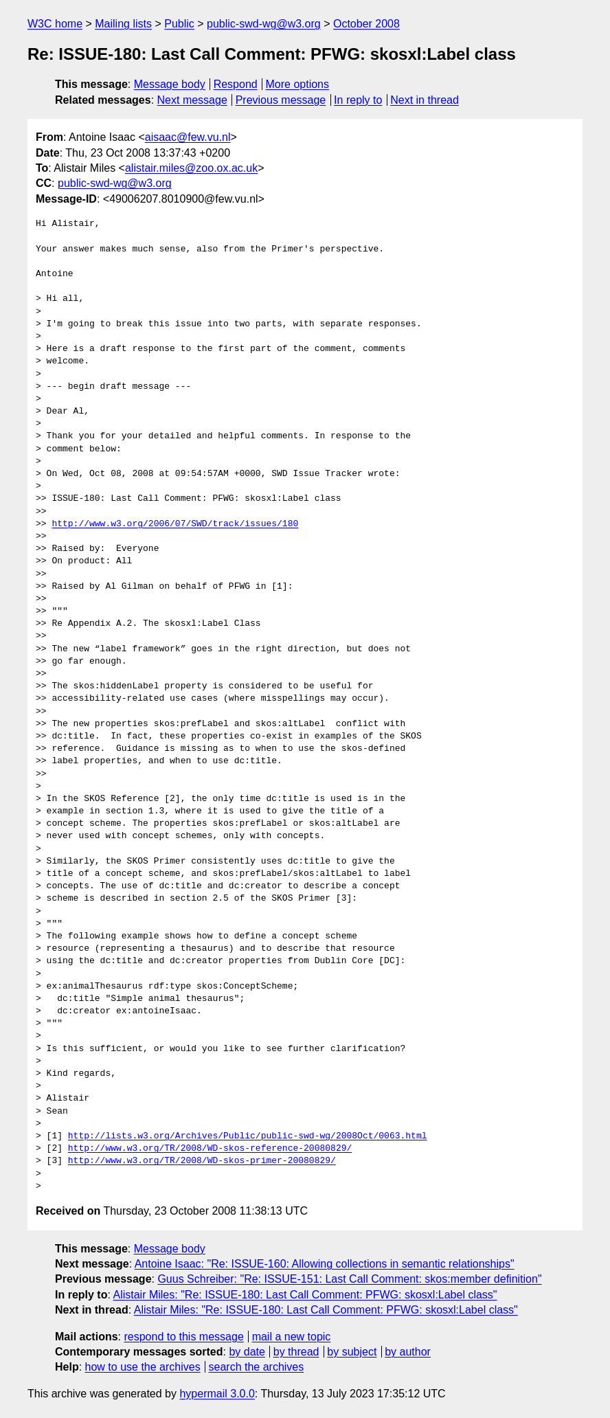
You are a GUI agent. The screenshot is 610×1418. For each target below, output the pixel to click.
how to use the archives (143, 1367)
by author (408, 1352)
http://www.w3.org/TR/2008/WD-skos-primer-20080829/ (202, 1161)
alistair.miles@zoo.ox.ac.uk (191, 168)
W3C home (54, 24)
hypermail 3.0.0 (216, 1393)
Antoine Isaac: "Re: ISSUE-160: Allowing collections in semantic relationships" (325, 1264)
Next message (192, 100)
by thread (296, 1352)
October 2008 (366, 24)
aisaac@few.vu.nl (188, 137)
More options (298, 84)
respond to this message (183, 1336)
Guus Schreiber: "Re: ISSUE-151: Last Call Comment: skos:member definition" (349, 1279)
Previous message (281, 100)
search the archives (256, 1367)
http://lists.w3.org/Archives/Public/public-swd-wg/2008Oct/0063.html (247, 1136)
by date (246, 1352)
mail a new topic (291, 1336)
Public (179, 24)
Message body (169, 84)
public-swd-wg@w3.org (264, 24)
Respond (236, 84)
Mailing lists (123, 24)
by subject (351, 1352)
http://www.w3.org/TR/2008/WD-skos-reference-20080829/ (210, 1149)
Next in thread (424, 100)
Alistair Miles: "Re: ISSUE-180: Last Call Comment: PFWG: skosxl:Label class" (305, 1295)
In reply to (358, 100)
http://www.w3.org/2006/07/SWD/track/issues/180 (175, 524)
